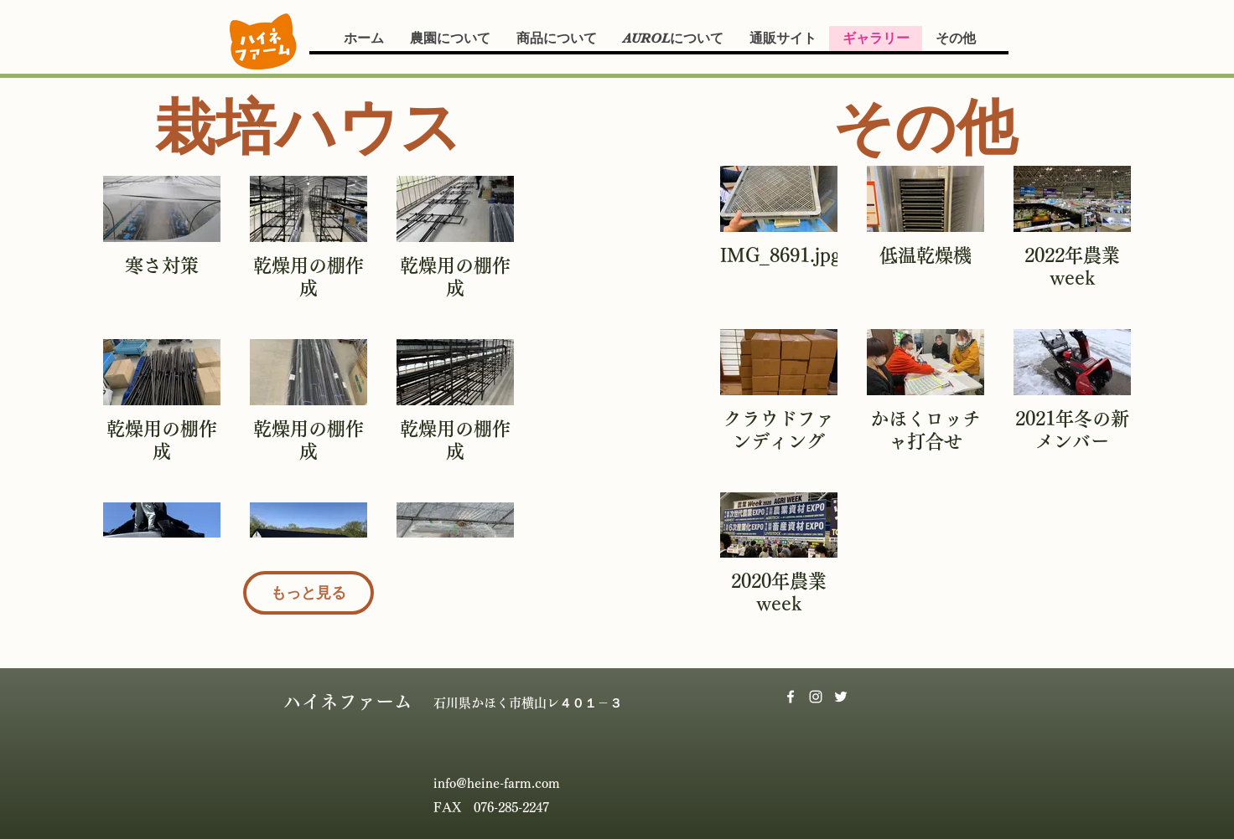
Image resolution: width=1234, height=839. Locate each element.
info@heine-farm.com (496, 783)
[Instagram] (815, 696)
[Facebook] (790, 696)
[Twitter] (840, 696)
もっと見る (308, 592)
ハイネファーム (347, 701)
